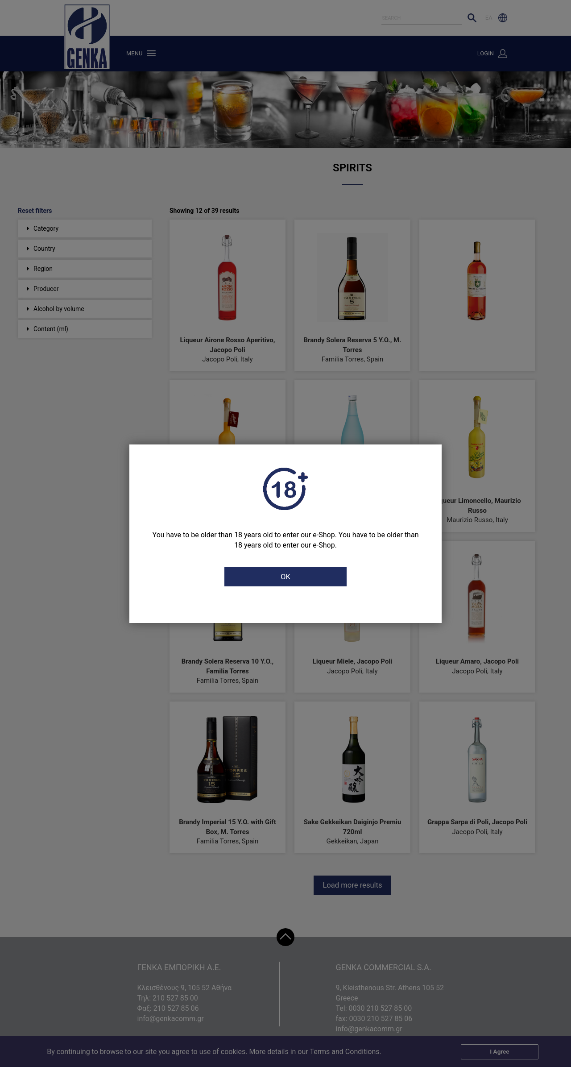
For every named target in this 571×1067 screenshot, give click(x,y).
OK (285, 577)
